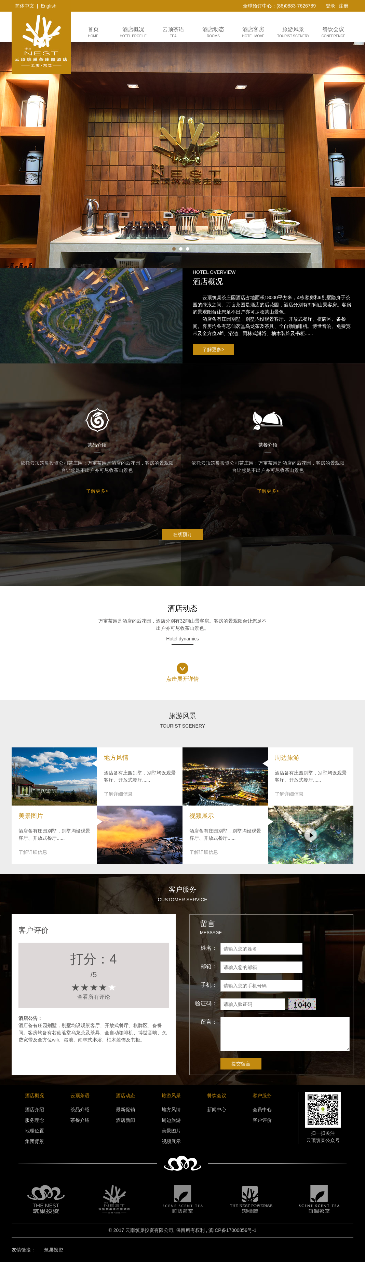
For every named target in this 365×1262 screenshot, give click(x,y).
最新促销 (125, 1109)
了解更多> (213, 349)
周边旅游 (171, 1120)
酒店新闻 (125, 1120)
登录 (330, 6)
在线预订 (182, 534)
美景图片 (171, 1130)
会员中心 (262, 1109)
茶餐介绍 (80, 1120)
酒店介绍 (34, 1109)
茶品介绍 (80, 1109)
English (48, 6)
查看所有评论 (93, 997)
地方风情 (171, 1109)
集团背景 (34, 1141)
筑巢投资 (53, 1249)
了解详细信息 (118, 794)
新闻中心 (216, 1109)
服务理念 (34, 1120)
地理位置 (34, 1130)
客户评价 (262, 1120)
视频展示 (171, 1141)
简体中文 (24, 6)
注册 (343, 6)
